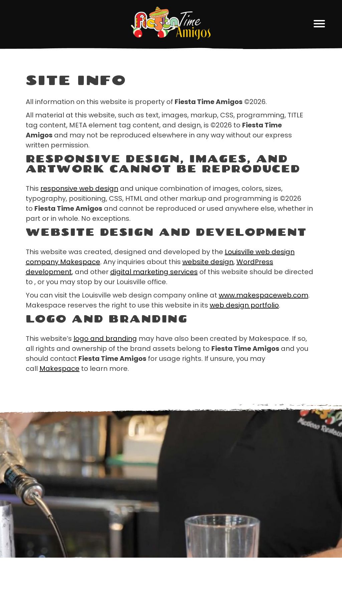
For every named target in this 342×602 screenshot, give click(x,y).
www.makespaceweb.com (263, 295)
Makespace (59, 368)
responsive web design (79, 188)
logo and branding (105, 338)
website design (207, 261)
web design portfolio (244, 305)
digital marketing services (154, 271)
